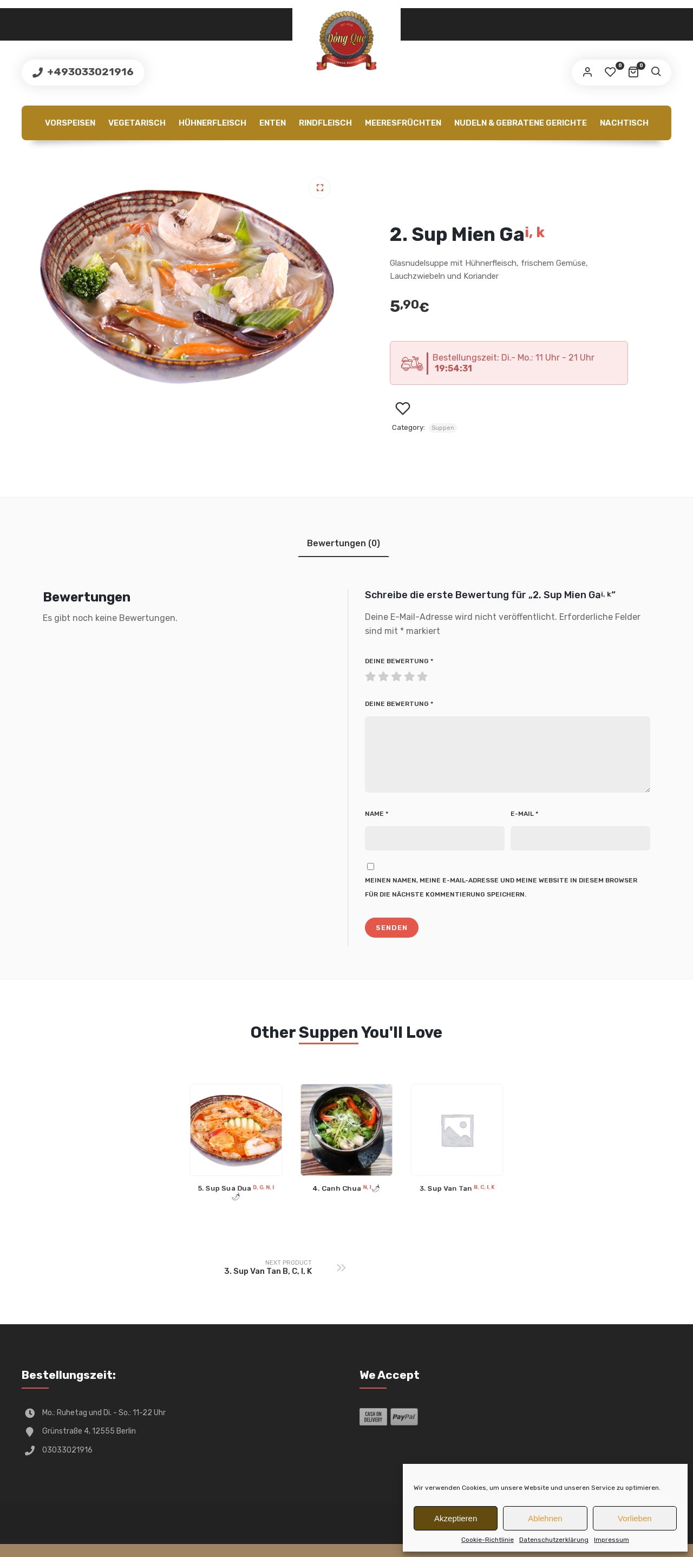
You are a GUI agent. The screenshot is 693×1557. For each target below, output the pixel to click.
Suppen (443, 427)
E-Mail (524, 826)
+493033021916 (89, 72)
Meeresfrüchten (403, 123)
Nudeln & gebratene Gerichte (520, 123)
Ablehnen (545, 1518)
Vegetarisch (137, 123)
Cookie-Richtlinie (487, 1539)
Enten (272, 123)
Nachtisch (624, 123)
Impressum (611, 1539)
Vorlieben (635, 1518)
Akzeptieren (455, 1518)
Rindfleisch (325, 123)
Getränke (312, 157)
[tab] (343, 543)
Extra (263, 157)
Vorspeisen (70, 123)
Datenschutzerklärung (554, 1539)
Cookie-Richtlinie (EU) (395, 157)
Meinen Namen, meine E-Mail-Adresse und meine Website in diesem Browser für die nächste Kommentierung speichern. (501, 900)
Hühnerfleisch (212, 123)
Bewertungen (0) (343, 543)
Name (376, 826)
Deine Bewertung (399, 661)
